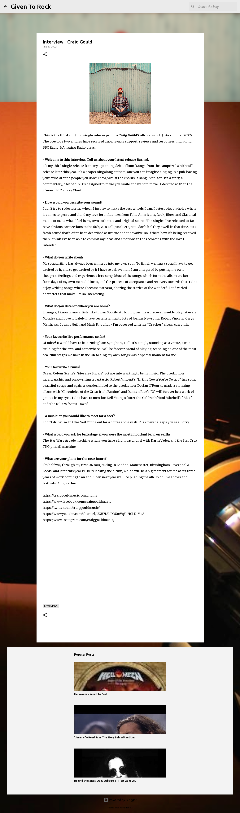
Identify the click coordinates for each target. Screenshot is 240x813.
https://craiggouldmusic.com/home (70, 495)
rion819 (129, 808)
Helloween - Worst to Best (90, 694)
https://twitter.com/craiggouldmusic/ (71, 508)
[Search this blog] (217, 6)
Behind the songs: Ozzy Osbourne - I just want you (105, 780)
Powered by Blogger (120, 800)
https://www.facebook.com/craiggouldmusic (77, 501)
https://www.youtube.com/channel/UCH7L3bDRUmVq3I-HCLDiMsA (93, 514)
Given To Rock (31, 6)
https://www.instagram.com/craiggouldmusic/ (78, 520)
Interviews (51, 606)
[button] (45, 54)
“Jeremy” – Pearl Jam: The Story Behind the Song (105, 737)
